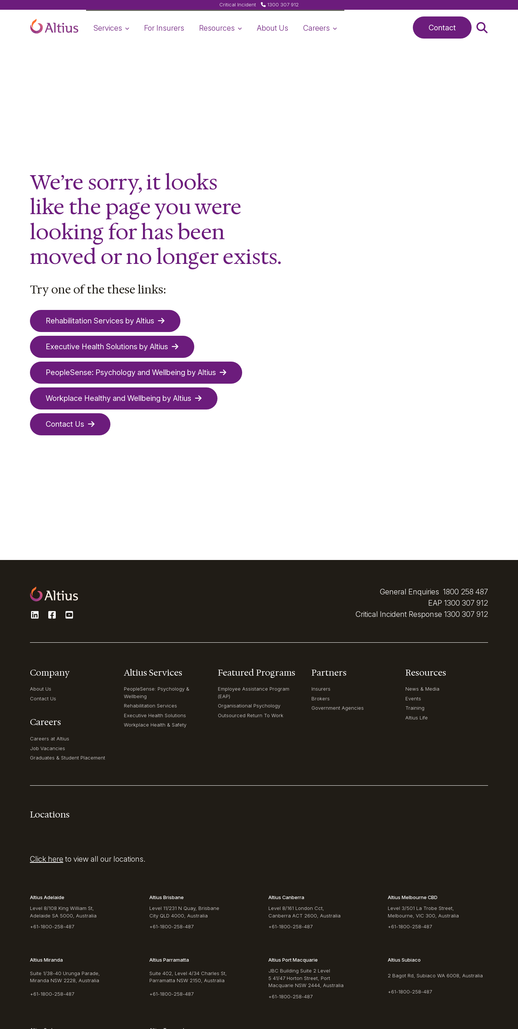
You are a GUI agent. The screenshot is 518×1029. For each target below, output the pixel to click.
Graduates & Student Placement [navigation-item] (67, 758)
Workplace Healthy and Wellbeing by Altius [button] (124, 398)
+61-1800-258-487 (52, 926)
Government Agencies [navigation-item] (337, 708)
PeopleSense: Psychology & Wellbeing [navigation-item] (156, 692)
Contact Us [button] (70, 424)
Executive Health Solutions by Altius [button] (112, 346)
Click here (46, 859)
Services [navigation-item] (111, 28)
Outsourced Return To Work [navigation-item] (250, 715)
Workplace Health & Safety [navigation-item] (155, 725)
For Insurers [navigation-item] (164, 28)
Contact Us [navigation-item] (43, 698)
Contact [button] (442, 27)
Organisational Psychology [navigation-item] (249, 706)
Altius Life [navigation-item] (416, 718)
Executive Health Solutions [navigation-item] (155, 715)
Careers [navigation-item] (320, 28)
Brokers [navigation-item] (320, 698)
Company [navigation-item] (50, 672)
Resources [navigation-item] (220, 28)
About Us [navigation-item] (272, 28)
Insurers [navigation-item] (320, 689)
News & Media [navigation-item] (422, 689)
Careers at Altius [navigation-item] (49, 739)
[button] (54, 28)
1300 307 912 (466, 603)
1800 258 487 (465, 591)
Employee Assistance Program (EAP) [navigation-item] (253, 692)
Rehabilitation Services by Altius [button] (105, 320)
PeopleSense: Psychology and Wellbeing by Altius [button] (136, 372)
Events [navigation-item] (413, 698)
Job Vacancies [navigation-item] (47, 748)
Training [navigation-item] (414, 708)
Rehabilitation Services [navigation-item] (150, 706)
